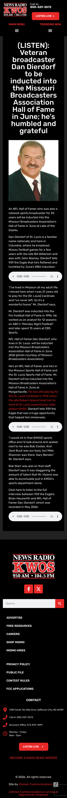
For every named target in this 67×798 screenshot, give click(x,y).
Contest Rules (17, 680)
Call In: (40, 5)
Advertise (14, 617)
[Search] (59, 603)
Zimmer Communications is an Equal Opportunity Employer (33, 793)
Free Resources (19, 626)
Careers (13, 634)
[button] (17, 30)
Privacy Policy (18, 664)
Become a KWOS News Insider (33, 758)
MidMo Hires (15, 650)
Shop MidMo (15, 642)
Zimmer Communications (38, 784)
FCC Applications (19, 688)
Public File (15, 672)
